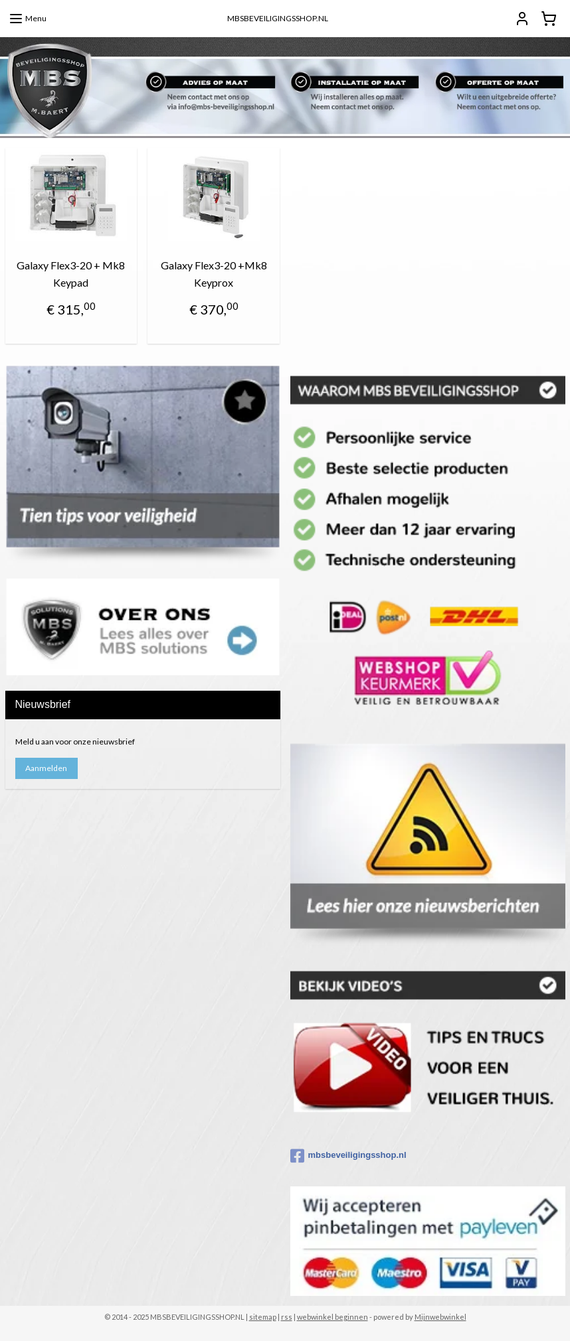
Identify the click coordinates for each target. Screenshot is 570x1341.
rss (286, 1316)
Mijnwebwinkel (440, 1316)
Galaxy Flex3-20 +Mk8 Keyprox (214, 274)
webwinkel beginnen (332, 1316)
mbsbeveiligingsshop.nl (348, 1156)
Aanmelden (46, 768)
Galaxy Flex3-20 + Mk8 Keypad (71, 274)
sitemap (262, 1316)
